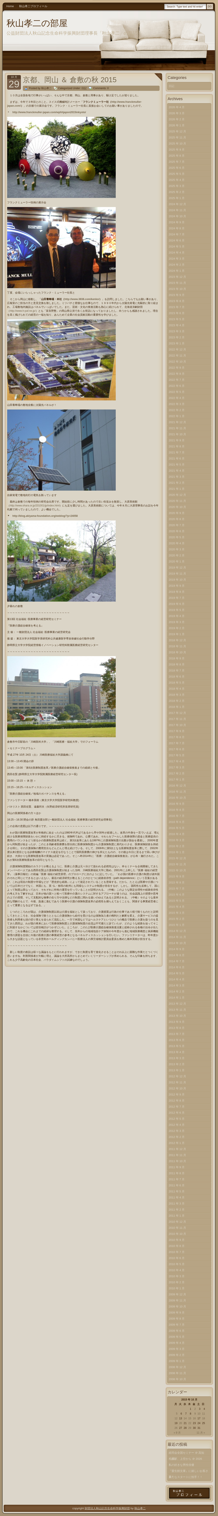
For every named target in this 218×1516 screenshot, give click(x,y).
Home (10, 6)
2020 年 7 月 (177, 525)
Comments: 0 (101, 88)
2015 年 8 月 (177, 882)
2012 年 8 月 (177, 1100)
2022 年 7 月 (177, 379)
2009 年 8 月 (177, 1318)
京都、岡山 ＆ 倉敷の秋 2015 (70, 80)
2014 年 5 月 (177, 973)
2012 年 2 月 (177, 1137)
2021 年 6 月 (177, 458)
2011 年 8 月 (177, 1173)
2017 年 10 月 (177, 725)
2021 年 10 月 (177, 434)
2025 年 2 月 (177, 192)
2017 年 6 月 (177, 749)
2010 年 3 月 (177, 1276)
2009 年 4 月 (177, 1342)
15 (189, 1418)
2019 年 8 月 (177, 591)
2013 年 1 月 (177, 1070)
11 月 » (201, 1432)
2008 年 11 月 (177, 1373)
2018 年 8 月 (177, 664)
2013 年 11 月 (177, 1009)
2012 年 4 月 (177, 1124)
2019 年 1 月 (177, 634)
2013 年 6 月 (177, 1040)
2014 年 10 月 (177, 943)
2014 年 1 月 (177, 997)
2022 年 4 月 (177, 398)
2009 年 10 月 (177, 1306)
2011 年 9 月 (177, 1167)
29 (189, 1427)
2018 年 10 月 (177, 652)
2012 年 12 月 (177, 1076)
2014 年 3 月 (177, 985)
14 (185, 1418)
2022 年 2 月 (177, 410)
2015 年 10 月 (177, 870)
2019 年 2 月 (177, 628)
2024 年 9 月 (177, 222)
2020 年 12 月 (177, 494)
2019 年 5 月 (177, 610)
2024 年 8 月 (177, 228)
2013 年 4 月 (177, 1052)
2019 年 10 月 (177, 579)
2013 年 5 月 (177, 1046)
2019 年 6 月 (177, 603)
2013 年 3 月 (177, 1058)
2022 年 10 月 (177, 361)
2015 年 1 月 (177, 925)
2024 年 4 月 (177, 252)
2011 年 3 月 (177, 1203)
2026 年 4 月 (177, 107)
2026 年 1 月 (177, 125)
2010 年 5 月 (177, 1264)
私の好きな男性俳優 (181, 1464)
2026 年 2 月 (177, 119)
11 (203, 1413)
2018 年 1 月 (177, 706)
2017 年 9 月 (177, 731)
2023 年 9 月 (177, 295)
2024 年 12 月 (177, 204)
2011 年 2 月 (177, 1209)
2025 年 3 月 (177, 186)
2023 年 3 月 (177, 331)
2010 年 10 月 (177, 1233)
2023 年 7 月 (177, 307)
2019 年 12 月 (177, 567)
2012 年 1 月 (177, 1143)
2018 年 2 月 (177, 700)
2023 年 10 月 (177, 289)
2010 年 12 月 (177, 1221)
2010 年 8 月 (177, 1246)
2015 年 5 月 (177, 900)
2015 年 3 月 (177, 912)
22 (189, 1423)
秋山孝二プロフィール (33, 6)
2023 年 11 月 (177, 282)
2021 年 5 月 (177, 464)
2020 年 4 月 (177, 543)
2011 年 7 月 (177, 1179)
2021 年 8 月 (177, 446)
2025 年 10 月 (177, 143)
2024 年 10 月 (177, 216)
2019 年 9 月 (177, 585)
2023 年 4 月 (177, 325)
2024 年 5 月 (177, 246)
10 (198, 1413)
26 (176, 1427)
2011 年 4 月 (177, 1197)
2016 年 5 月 (177, 828)
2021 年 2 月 (177, 482)
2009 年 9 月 (177, 1312)
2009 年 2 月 (177, 1355)
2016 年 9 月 (177, 803)
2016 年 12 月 (177, 785)
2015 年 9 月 (177, 876)
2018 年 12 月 (177, 640)
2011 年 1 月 (177, 1215)
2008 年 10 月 (177, 1379)
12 (176, 1418)
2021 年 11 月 (177, 428)
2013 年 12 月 (177, 1003)
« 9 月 (177, 1432)
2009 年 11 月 (177, 1300)
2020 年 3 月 (177, 549)
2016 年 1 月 (177, 852)
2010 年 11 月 (177, 1227)
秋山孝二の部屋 (37, 23)
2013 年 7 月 (177, 1034)
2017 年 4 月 (177, 761)
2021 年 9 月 (177, 440)
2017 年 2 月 (177, 773)
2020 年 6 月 (177, 531)
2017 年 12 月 (177, 713)
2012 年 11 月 (177, 1082)
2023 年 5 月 (177, 319)
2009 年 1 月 (177, 1361)
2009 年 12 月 (177, 1294)
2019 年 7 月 (177, 597)
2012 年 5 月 (177, 1118)
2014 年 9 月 (177, 949)
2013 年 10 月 (177, 1015)
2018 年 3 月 (177, 694)
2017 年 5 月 (177, 755)
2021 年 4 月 (177, 470)
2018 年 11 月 (177, 646)
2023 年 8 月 (177, 301)
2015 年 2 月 (177, 918)
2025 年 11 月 (177, 137)
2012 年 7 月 (177, 1106)
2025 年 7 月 (177, 161)
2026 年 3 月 (177, 113)
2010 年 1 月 (177, 1288)
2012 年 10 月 (177, 1088)
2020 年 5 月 (177, 537)
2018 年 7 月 (177, 670)
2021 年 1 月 (177, 488)
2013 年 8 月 (177, 1027)
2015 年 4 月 (177, 906)
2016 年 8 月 (177, 809)
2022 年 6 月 (177, 385)
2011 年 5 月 (177, 1191)
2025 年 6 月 (177, 167)
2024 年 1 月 (177, 270)
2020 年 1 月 (177, 561)
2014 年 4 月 (177, 979)
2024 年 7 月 (177, 234)
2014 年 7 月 (177, 961)
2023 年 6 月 (177, 313)
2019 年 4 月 (177, 616)
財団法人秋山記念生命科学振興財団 (107, 1508)
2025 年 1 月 (177, 198)
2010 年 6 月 (177, 1258)
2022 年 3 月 (177, 404)
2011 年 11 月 (177, 1155)
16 (194, 1418)
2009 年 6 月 (177, 1330)
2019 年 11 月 (177, 573)
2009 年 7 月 (177, 1324)
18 (203, 1418)
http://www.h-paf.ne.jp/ (23, 310)
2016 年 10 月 (177, 797)
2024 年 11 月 (177, 210)
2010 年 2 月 (177, 1282)
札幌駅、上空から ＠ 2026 (185, 1458)
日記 (84, 88)
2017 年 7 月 (177, 743)
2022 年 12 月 (177, 349)
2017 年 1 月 (177, 779)
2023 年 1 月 (177, 343)
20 (180, 1423)
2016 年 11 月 (177, 791)
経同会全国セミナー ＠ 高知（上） (186, 1453)
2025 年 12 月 (177, 131)
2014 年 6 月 (177, 967)
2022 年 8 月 (177, 373)
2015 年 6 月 (177, 894)
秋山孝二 (140, 1508)
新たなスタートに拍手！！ (186, 1477)
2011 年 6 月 (177, 1185)
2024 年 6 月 (177, 240)
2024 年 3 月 (177, 258)
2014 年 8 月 (177, 955)
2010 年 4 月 (177, 1270)
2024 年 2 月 (177, 264)
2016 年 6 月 (177, 822)
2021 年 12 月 (177, 422)
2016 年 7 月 (177, 815)
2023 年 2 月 (177, 337)
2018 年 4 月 (177, 688)
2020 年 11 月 (177, 501)
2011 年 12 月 (177, 1149)
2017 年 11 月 (177, 719)
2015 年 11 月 (177, 864)
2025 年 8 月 (177, 155)
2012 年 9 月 (177, 1094)
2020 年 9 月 (177, 513)
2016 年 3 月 (177, 840)
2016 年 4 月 (177, 834)
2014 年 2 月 (177, 991)
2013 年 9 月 (177, 1021)
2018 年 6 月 (177, 676)
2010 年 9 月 (177, 1239)
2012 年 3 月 (177, 1130)
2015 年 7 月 (177, 888)
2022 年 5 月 (177, 391)
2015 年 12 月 (177, 858)
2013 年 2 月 (177, 1064)
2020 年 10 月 (177, 507)
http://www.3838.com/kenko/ (81, 299)
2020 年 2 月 (177, 555)
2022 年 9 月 (177, 367)
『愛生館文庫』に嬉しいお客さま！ (188, 1471)
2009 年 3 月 (177, 1349)
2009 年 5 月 (177, 1336)
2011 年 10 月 (177, 1161)
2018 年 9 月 (177, 658)
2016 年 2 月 (177, 846)
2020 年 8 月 (177, 519)
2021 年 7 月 (177, 452)
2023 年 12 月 (177, 276)
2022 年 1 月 (177, 416)
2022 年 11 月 (177, 355)
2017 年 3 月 (177, 767)
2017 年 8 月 (177, 737)
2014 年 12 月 (177, 931)
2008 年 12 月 (177, 1367)
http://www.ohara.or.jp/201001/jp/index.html (34, 505)
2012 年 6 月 (177, 1112)
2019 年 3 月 (177, 622)
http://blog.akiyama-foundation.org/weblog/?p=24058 (45, 515)
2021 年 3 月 (177, 476)
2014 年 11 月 (177, 937)
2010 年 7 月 (177, 1252)
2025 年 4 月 (177, 179)
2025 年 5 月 (177, 173)
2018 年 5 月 (177, 682)
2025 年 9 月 (177, 149)
